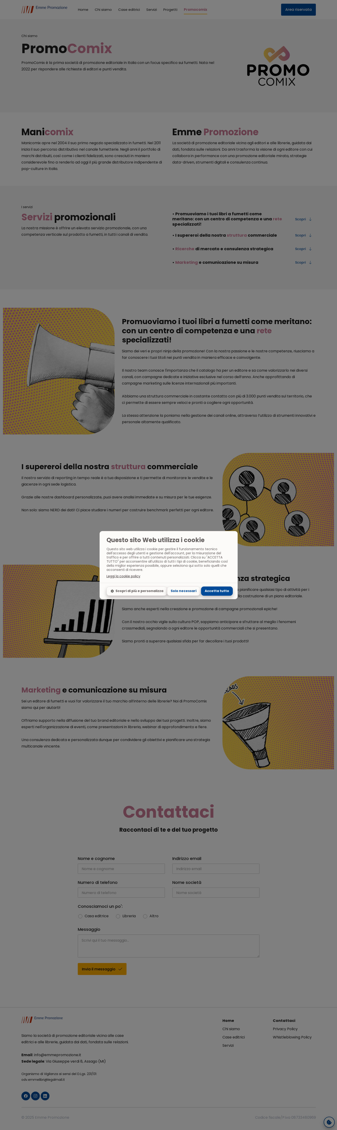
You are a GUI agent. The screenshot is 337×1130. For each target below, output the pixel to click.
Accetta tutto (217, 591)
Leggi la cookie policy (123, 576)
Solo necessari (183, 591)
